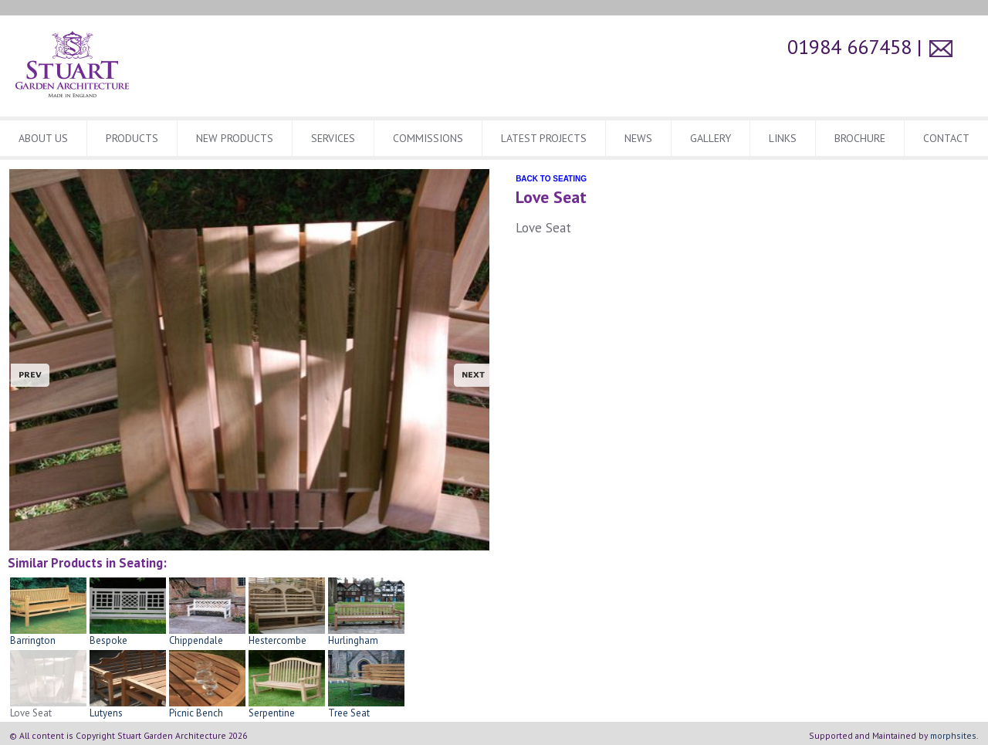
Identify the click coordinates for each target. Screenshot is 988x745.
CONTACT (946, 138)
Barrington (48, 635)
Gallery (710, 138)
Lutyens (128, 708)
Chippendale (207, 635)
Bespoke (128, 635)
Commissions (428, 138)
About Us (43, 138)
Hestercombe (287, 635)
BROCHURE (859, 138)
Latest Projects (544, 138)
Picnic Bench (207, 708)
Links (783, 138)
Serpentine (287, 708)
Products (132, 138)
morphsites (953, 735)
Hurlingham (366, 635)
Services (333, 138)
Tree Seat (366, 708)
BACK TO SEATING (551, 178)
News (638, 138)
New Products (234, 138)
